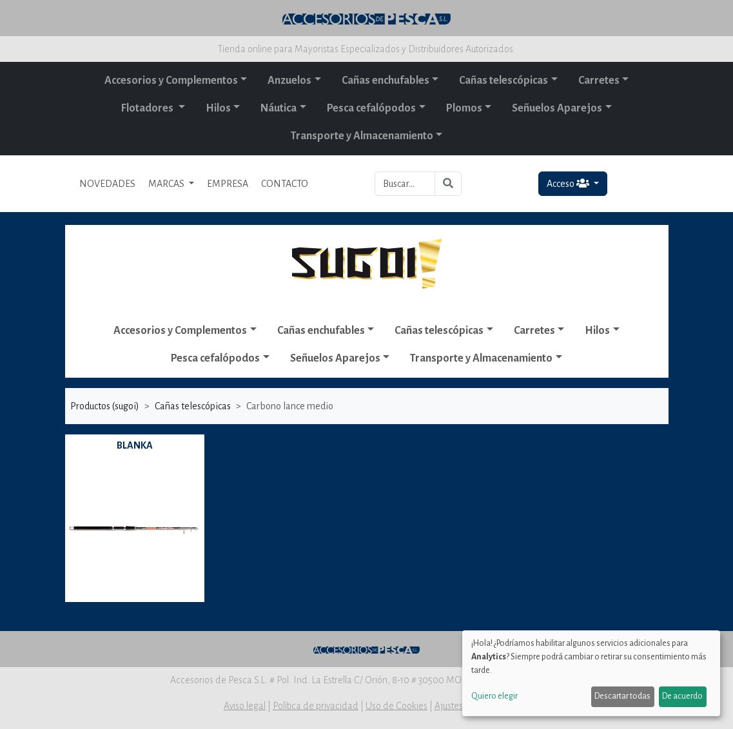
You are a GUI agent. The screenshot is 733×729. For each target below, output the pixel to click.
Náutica (278, 108)
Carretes (599, 80)
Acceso (569, 183)
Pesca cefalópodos (371, 108)
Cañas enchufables (385, 80)
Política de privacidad (315, 706)
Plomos (464, 108)
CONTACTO (284, 184)
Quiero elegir (494, 696)
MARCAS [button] (167, 184)
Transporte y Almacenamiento (362, 136)
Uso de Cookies (396, 706)
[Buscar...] (405, 183)
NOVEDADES (107, 184)
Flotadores (148, 108)
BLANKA (135, 445)
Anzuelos (289, 80)
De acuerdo (682, 696)
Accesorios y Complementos (171, 80)
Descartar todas (622, 696)
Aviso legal (245, 706)
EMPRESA (227, 184)
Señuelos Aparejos (557, 108)
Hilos (218, 108)
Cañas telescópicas (503, 80)
